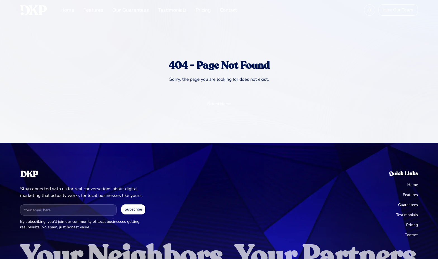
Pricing (203, 10)
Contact (228, 10)
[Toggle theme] (369, 10)
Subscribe (133, 209)
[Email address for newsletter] (68, 210)
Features (93, 10)
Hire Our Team (398, 10)
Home (67, 10)
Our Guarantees (130, 10)
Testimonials (172, 10)
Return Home (219, 103)
